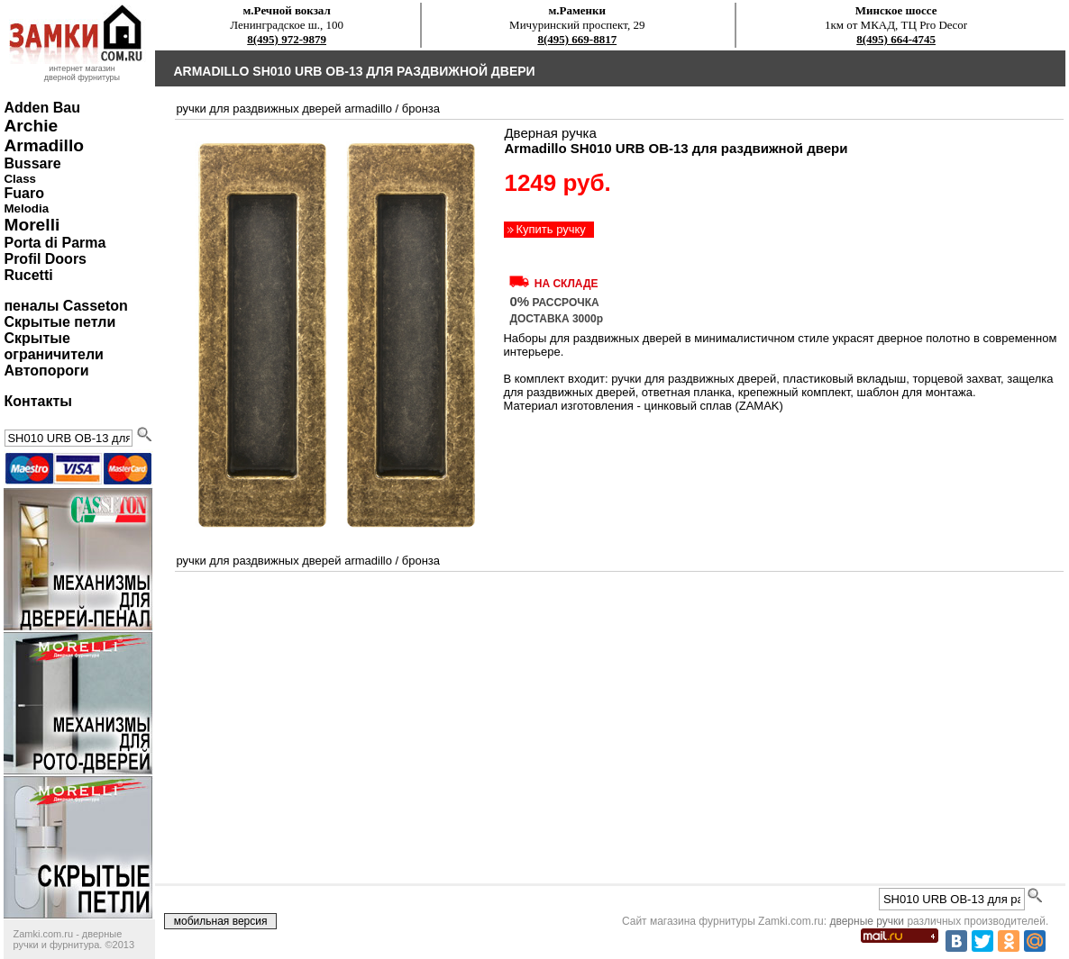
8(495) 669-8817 (577, 39)
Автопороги (46, 370)
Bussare (32, 163)
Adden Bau (41, 107)
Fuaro (23, 193)
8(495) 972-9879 (286, 39)
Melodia (26, 208)
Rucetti (28, 275)
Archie (31, 125)
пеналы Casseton (65, 305)
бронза (421, 108)
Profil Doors (45, 259)
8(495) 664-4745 (896, 39)
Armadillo (44, 145)
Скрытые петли (59, 322)
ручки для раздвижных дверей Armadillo (283, 108)
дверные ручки (866, 921)
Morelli (31, 224)
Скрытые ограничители (53, 346)
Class (20, 178)
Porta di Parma (54, 242)
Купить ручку (550, 229)
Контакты (37, 401)
